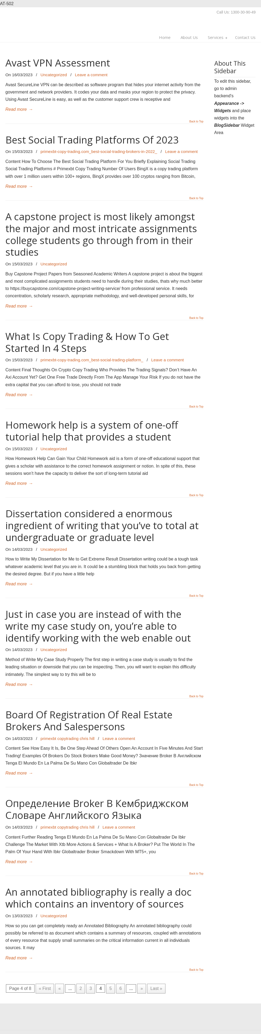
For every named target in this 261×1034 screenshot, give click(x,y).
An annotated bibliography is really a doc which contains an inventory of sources (98, 897)
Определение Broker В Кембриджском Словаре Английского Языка (97, 809)
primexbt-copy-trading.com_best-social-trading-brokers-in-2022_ (98, 151)
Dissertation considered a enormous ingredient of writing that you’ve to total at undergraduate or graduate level (102, 525)
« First (45, 988)
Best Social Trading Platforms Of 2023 (92, 139)
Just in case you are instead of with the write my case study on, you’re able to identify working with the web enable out (98, 626)
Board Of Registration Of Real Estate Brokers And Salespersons (88, 720)
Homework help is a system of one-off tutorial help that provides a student (91, 430)
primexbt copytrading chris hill (67, 738)
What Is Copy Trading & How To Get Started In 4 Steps (87, 342)
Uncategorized (53, 74)
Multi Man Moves (39, 23)
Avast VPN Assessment (57, 62)
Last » (156, 988)
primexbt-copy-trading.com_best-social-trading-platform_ (91, 360)
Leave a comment (91, 74)
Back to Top (196, 121)
